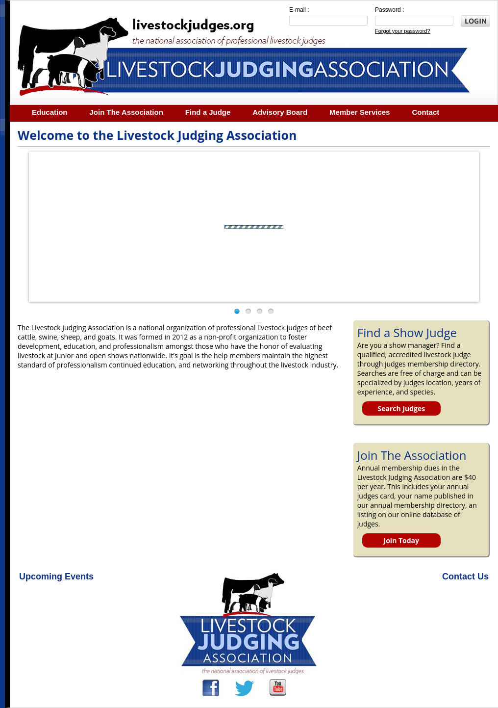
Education (50, 112)
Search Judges (401, 408)
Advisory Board (279, 112)
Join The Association (126, 112)
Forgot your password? (402, 31)
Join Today (401, 540)
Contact (425, 112)
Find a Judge (208, 112)
